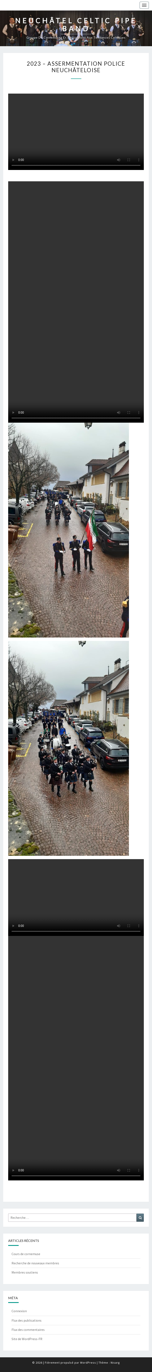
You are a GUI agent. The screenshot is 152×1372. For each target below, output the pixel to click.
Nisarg (115, 1362)
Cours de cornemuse (26, 1254)
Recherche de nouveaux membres (35, 1263)
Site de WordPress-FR (27, 1339)
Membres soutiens (25, 1272)
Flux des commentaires (28, 1330)
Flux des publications (27, 1320)
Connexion (19, 1311)
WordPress (88, 1362)
